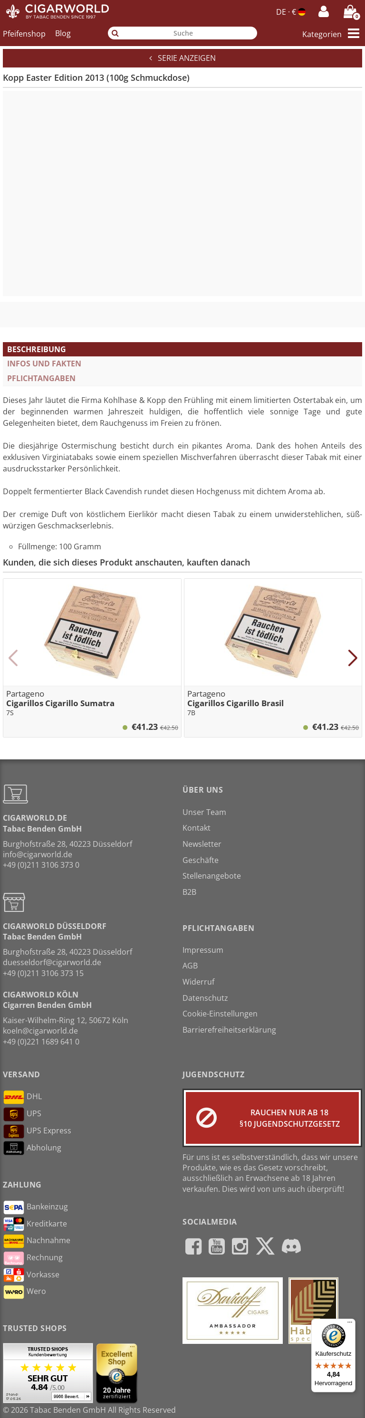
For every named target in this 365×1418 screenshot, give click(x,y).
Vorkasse (31, 1275)
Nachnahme (36, 1241)
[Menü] (349, 1324)
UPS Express (37, 1131)
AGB (190, 965)
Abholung (32, 1148)
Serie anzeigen (182, 58)
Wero (24, 1292)
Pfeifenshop (24, 33)
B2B (189, 892)
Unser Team (204, 812)
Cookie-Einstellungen (220, 1013)
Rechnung (33, 1258)
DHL (22, 1097)
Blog (63, 33)
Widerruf (198, 982)
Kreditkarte (35, 1224)
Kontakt (196, 828)
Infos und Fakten (44, 363)
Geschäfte (200, 860)
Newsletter (201, 844)
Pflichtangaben (41, 378)
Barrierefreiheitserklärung (229, 1030)
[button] (13, 658)
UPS (22, 1114)
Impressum (202, 950)
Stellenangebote (211, 876)
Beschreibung (36, 349)
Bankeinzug (35, 1207)
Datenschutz (205, 998)
